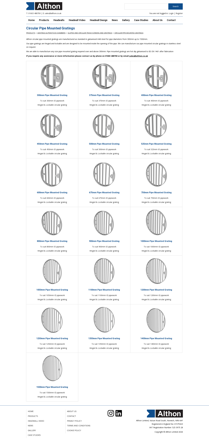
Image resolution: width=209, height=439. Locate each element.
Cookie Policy (74, 430)
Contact (171, 20)
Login (171, 13)
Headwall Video (77, 20)
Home (31, 20)
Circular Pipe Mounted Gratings (128, 33)
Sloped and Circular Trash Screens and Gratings (90, 33)
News (115, 20)
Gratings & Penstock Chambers (51, 33)
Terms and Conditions (78, 425)
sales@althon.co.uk (53, 13)
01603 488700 (34, 13)
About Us (157, 20)
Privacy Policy (74, 421)
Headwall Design (98, 20)
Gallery (126, 20)
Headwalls (58, 20)
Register (179, 13)
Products (44, 20)
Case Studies (141, 20)
